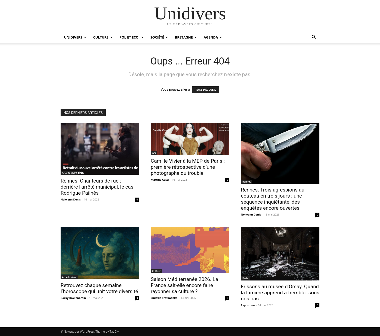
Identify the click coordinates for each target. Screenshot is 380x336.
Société (159, 37)
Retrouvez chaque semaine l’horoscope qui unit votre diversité (99, 288)
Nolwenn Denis (71, 199)
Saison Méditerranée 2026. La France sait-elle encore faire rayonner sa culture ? (184, 285)
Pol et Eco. (131, 37)
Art (154, 152)
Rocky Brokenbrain (73, 298)
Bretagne (186, 37)
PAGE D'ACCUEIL (206, 89)
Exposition (248, 305)
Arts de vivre (69, 172)
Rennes (246, 181)
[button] (313, 37)
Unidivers (75, 37)
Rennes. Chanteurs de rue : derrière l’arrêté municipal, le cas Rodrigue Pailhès (97, 187)
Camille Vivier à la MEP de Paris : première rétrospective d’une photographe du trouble (188, 167)
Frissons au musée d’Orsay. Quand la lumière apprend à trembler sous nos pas (280, 293)
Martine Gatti (160, 179)
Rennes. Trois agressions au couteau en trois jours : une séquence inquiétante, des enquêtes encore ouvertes (272, 199)
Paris (245, 278)
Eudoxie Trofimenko (164, 298)
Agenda (213, 37)
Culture (102, 37)
